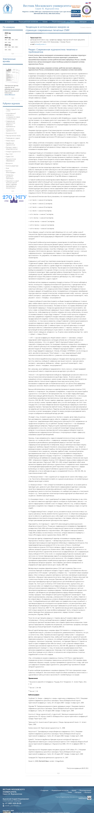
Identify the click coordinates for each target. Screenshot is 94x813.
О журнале (9, 22)
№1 (6, 35)
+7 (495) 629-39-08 (13, 803)
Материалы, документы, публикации (10, 176)
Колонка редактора (12, 166)
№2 (9, 40)
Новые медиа (10, 141)
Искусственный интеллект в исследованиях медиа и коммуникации (13, 116)
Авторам (83, 22)
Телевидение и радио (13, 138)
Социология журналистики (10, 130)
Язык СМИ (9, 154)
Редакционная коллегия (28, 22)
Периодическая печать (13, 135)
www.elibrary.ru (10, 95)
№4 (16, 40)
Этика (72, 22)
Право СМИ (10, 156)
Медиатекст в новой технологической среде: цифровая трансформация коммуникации (12, 184)
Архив (45, 22)
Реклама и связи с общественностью (12, 148)
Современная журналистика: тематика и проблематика (10, 123)
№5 (6, 42)
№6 (9, 42)
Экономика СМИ (11, 133)
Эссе (7, 168)
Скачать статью (85, 27)
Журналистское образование (11, 160)
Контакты (88, 792)
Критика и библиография (10, 171)
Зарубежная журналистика (10, 144)
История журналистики (13, 151)
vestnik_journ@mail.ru (12, 806)
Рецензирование (59, 22)
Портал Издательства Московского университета (73, 797)
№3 (13, 40)
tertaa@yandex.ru (40, 44)
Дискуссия (9, 163)
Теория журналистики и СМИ (13, 110)
